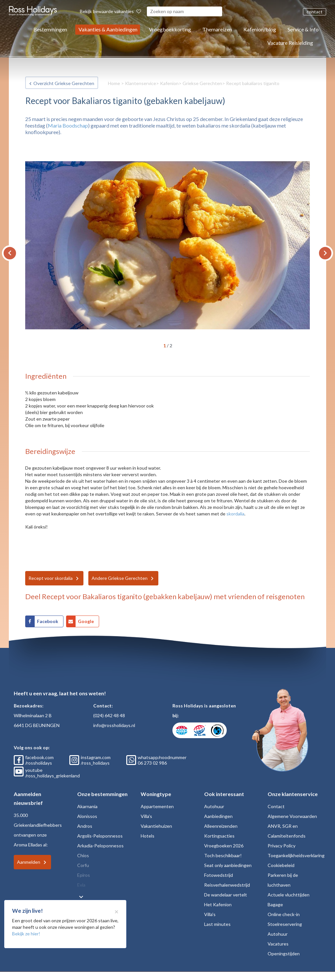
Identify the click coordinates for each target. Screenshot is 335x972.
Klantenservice (140, 83)
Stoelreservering (285, 924)
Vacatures (278, 943)
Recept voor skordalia (50, 578)
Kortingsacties (219, 836)
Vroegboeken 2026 (223, 845)
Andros (84, 826)
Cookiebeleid (281, 865)
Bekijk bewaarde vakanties (110, 11)
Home (114, 83)
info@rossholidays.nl (114, 725)
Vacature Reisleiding (290, 43)
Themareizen (217, 29)
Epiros (83, 875)
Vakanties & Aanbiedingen (108, 29)
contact (315, 11)
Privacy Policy (281, 845)
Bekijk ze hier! (26, 933)
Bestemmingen (50, 29)
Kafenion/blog (259, 29)
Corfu (83, 865)
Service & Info (303, 29)
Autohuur (214, 806)
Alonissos (87, 816)
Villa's (146, 816)
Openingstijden (284, 953)
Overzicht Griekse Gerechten (63, 83)
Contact (276, 806)
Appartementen (157, 806)
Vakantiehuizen (156, 826)
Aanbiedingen (218, 816)
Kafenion (169, 83)
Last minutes (217, 924)
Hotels (147, 836)
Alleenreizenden (221, 826)
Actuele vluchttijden (288, 894)
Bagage (275, 904)
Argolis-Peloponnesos (100, 836)
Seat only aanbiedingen (228, 865)
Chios (83, 855)
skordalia (235, 513)
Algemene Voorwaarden (292, 816)
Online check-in (284, 914)
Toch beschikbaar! (223, 855)
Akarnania (87, 806)
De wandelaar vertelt (225, 894)
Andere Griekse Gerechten (120, 578)
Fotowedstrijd (218, 875)
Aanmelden (28, 862)
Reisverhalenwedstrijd (227, 885)
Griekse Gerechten (202, 83)
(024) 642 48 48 (109, 715)
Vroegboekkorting (170, 29)
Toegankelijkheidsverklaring (296, 855)
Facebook (47, 621)
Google (86, 621)
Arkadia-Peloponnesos (100, 845)
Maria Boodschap (68, 125)
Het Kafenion (218, 904)
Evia (81, 885)
